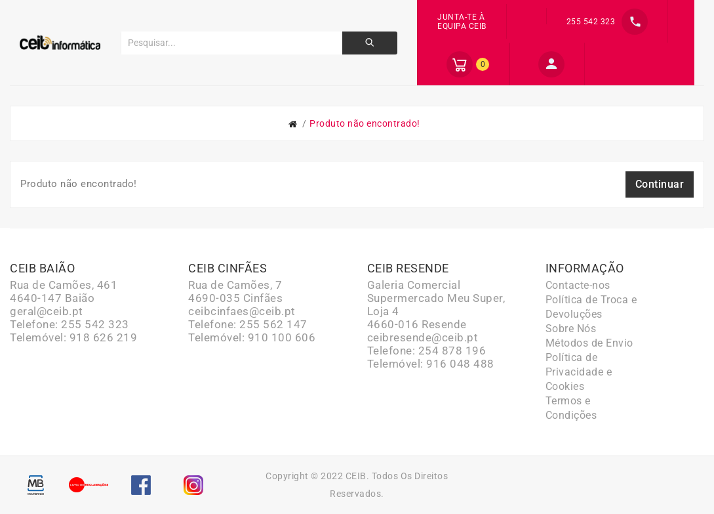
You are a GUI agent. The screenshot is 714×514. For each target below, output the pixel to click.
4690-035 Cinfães (235, 298)
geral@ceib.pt (46, 311)
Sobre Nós (571, 328)
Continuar (659, 184)
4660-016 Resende (417, 324)
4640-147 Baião (52, 298)
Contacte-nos (577, 285)
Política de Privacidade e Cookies (578, 372)
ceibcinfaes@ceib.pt (242, 311)
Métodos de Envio (589, 343)
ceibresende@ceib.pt (423, 337)
